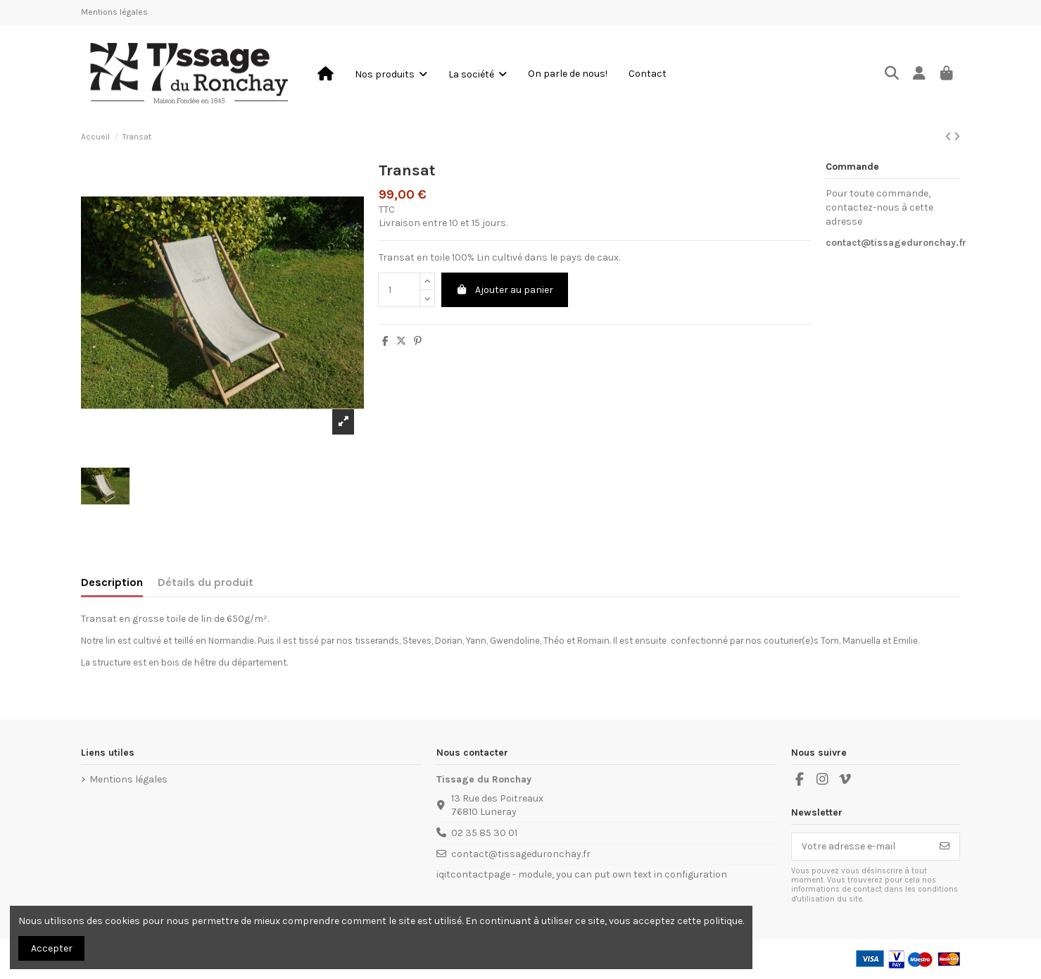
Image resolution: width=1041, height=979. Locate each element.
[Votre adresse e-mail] (861, 846)
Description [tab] (112, 582)
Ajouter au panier (505, 290)
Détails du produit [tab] (205, 582)
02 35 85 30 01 (484, 833)
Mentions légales (114, 12)
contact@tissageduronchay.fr (896, 243)
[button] (391, 74)
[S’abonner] (944, 846)
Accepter (51, 948)
